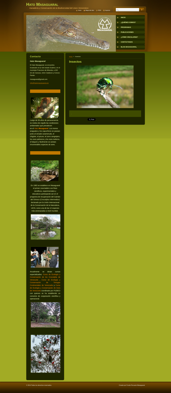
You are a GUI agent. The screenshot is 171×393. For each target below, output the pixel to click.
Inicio (71, 56)
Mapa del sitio (90, 10)
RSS (99, 10)
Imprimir (107, 10)
